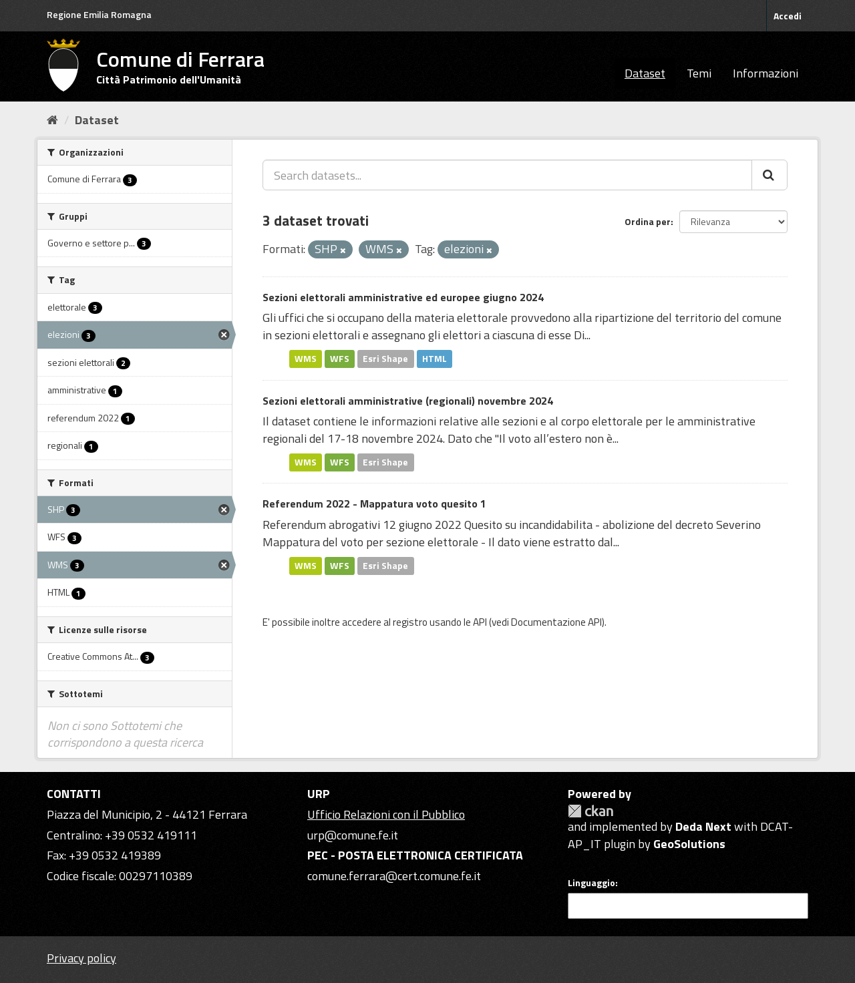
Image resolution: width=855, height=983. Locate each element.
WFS (339, 358)
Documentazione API (556, 622)
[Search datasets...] (507, 175)
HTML (434, 358)
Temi (699, 73)
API (480, 622)
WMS (306, 358)
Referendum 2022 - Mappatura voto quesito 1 (374, 504)
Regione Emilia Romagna (99, 14)
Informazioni (765, 73)
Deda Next (703, 826)
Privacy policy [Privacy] (81, 958)
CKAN (590, 811)
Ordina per (648, 221)
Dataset (645, 73)
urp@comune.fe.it (352, 835)
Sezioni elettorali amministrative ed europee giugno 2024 (403, 297)
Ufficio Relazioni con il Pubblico (386, 814)
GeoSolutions (689, 844)
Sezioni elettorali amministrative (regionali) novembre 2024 (408, 401)
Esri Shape (385, 358)
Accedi (788, 16)
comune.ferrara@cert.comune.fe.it (394, 876)
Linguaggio (591, 883)
